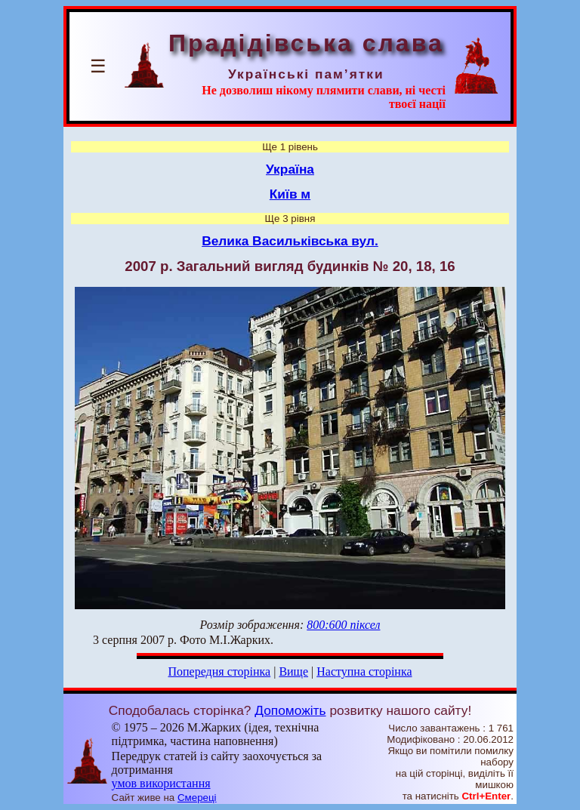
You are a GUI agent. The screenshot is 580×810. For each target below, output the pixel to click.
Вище (293, 671)
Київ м (290, 194)
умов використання (161, 783)
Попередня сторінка (219, 671)
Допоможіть (290, 710)
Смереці (197, 797)
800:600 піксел (343, 624)
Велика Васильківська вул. (290, 240)
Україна (290, 169)
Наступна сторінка (364, 671)
